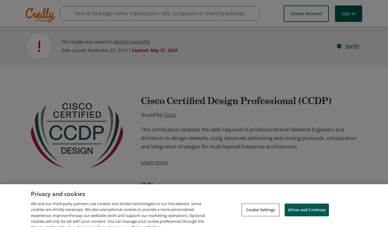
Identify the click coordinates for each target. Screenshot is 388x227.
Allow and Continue (307, 219)
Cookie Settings (260, 219)
